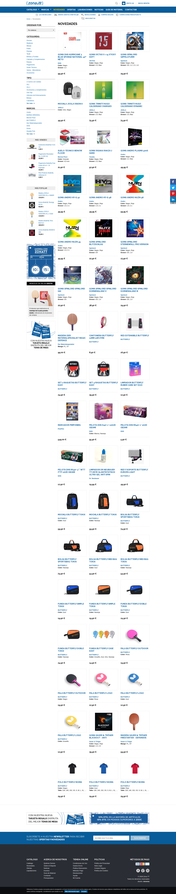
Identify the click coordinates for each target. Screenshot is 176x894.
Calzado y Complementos (36, 59)
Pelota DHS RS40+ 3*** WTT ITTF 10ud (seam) (71, 471)
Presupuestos (49, 878)
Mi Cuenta (76, 878)
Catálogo (33, 10)
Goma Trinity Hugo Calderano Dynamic (131, 105)
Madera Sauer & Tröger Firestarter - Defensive (134, 736)
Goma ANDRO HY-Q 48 (100, 197)
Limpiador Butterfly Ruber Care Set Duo (132, 383)
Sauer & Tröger (95, 741)
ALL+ (28, 87)
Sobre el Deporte (50, 866)
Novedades (59, 10)
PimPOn (61, 429)
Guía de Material (114, 10)
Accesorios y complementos (36, 90)
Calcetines (30, 101)
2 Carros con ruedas (34, 82)
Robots (29, 62)
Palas (29, 48)
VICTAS (92, 61)
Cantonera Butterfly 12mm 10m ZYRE (101, 336)
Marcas (46, 10)
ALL (28, 84)
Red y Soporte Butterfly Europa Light (134, 471)
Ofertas (71, 10)
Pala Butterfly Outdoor (134, 648)
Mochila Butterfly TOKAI (71, 514)
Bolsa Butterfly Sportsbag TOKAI (130, 515)
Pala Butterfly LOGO (100, 693)
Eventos (47, 871)
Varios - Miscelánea (33, 70)
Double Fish (31, 131)
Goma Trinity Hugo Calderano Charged (100, 105)
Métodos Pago (78, 871)
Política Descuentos (80, 868)
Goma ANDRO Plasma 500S (134, 150)
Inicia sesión (143, 3)
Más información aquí (72, 891)
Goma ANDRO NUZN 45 (69, 242)
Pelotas (29, 51)
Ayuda (75, 875)
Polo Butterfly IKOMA (70, 782)
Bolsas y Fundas (32, 57)
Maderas (30, 43)
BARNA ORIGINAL (33, 115)
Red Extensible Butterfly (135, 335)
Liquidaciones (85, 10)
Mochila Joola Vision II (70, 104)
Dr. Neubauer (94, 478)
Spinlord (124, 61)
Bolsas (29, 98)
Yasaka (92, 157)
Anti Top (29, 92)
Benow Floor (31, 118)
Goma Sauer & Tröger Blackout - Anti (101, 736)
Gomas (29, 40)
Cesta (130, 3)
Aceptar (84, 891)
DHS (28, 126)
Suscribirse (140, 838)
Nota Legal (98, 866)
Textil (28, 54)
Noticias (98, 10)
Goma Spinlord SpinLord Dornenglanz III (134, 290)
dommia (146, 881)
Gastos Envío (77, 866)
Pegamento (31, 65)
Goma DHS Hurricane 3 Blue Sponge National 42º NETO (72, 57)
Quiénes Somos (49, 863)
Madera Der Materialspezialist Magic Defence (72, 338)
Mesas (29, 46)
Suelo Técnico (32, 67)
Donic (29, 128)
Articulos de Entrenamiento (36, 95)
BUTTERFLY (31, 120)
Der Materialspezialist (34, 123)
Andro (29, 112)
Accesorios (30, 73)
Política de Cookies (101, 871)
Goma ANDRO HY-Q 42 (69, 197)
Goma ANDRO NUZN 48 (132, 197)
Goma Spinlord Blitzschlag (97, 243)
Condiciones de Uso (80, 863)
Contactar (131, 10)
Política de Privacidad (102, 863)
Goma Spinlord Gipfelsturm (129, 55)
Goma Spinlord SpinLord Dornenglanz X (102, 290)
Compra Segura (100, 868)
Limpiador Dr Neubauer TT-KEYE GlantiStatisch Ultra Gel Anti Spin (102, 472)
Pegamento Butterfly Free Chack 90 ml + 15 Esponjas (46, 165)
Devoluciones (77, 873)
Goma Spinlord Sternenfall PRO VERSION (134, 243)
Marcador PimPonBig (69, 425)
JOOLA (60, 108)
